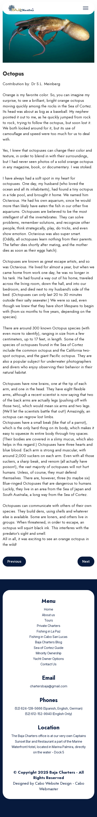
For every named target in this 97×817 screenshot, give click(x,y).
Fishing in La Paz (49, 637)
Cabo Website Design (53, 789)
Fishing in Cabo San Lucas (48, 642)
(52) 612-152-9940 (38, 719)
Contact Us (48, 669)
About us (48, 620)
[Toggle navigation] (86, 8)
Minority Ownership (48, 658)
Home (48, 615)
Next (86, 567)
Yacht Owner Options (48, 664)
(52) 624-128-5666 (28, 713)
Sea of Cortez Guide (48, 653)
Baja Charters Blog (48, 647)
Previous (14, 567)
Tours (48, 626)
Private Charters (48, 631)
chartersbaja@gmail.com (48, 691)
